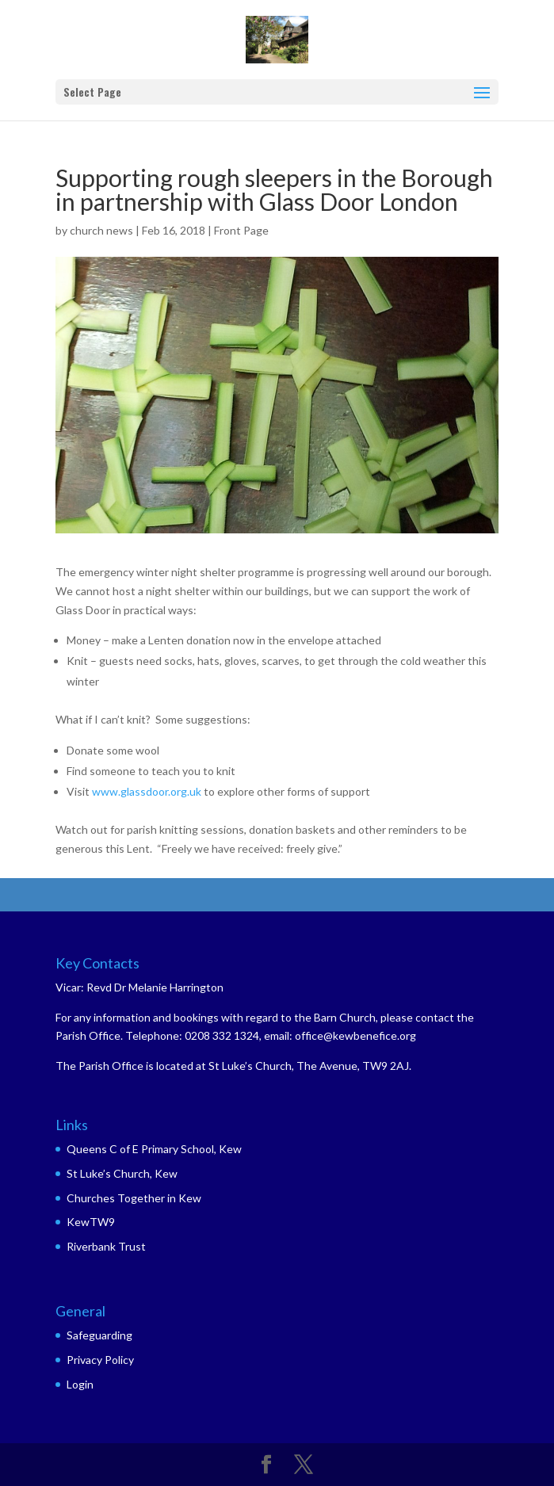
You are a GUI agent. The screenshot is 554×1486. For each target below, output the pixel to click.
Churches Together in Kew (134, 1198)
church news (101, 230)
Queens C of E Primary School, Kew (154, 1149)
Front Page (241, 230)
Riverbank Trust (106, 1246)
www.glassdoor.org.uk (146, 791)
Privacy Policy (100, 1359)
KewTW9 (91, 1221)
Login (80, 1384)
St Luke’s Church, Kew (122, 1173)
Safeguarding (99, 1335)
